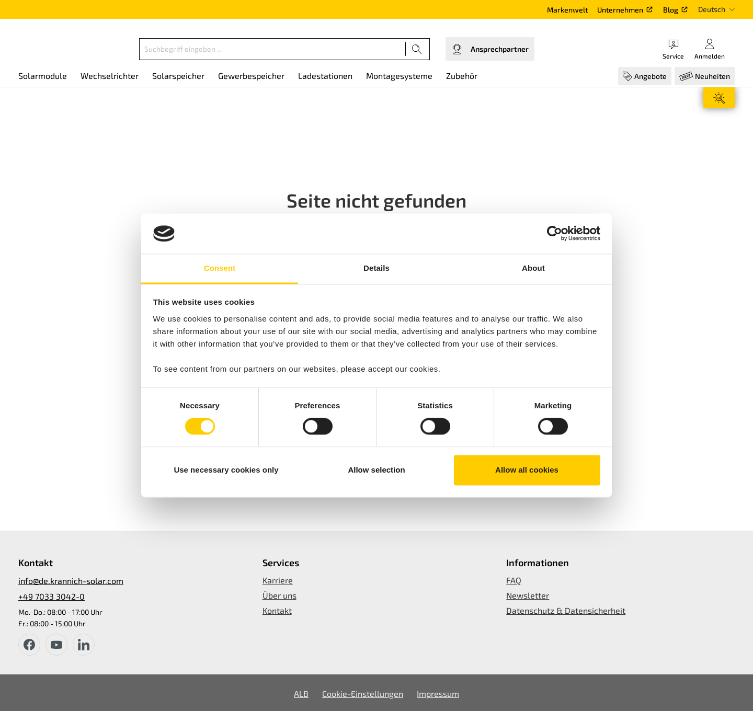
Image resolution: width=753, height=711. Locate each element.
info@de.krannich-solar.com (70, 581)
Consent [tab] (220, 267)
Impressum (438, 693)
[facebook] (29, 644)
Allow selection (376, 469)
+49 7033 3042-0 (51, 596)
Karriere (278, 580)
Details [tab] (376, 267)
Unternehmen (620, 9)
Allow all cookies (526, 469)
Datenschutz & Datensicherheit (565, 610)
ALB (301, 693)
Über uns (279, 595)
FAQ (513, 580)
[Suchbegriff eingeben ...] (272, 49)
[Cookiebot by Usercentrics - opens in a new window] (554, 234)
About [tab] (533, 267)
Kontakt (277, 610)
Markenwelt (567, 9)
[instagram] (83, 644)
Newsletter (527, 595)
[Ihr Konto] (709, 49)
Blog (670, 9)
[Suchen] (417, 49)
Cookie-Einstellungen (362, 693)
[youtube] (56, 644)
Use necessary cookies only (226, 469)
